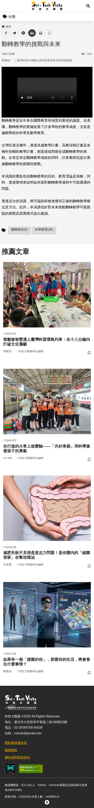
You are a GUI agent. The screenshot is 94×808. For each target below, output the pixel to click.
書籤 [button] (49, 33)
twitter (15, 33)
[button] (88, 6)
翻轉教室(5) (19, 229)
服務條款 (11, 750)
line (22, 33)
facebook (6, 33)
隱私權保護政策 (16, 743)
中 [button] (32, 33)
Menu (6, 6)
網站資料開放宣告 (17, 757)
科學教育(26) (44, 229)
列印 (41, 33)
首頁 (6, 26)
